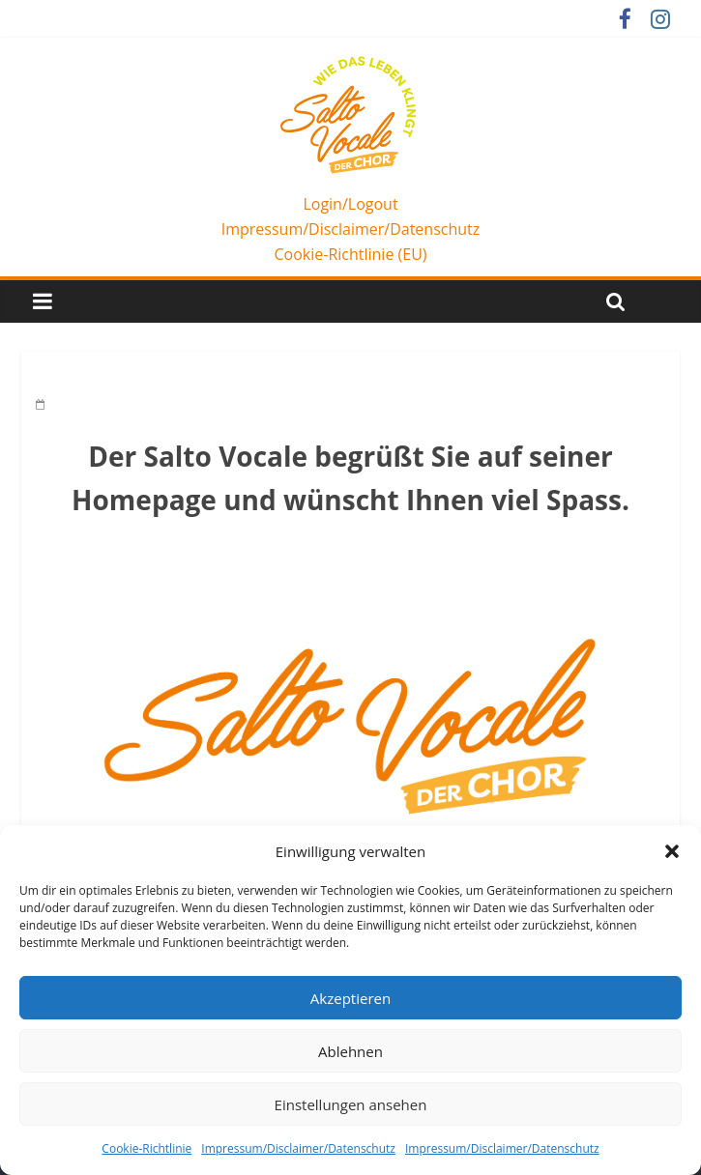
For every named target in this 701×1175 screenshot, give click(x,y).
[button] (672, 851)
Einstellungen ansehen (351, 1104)
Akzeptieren (350, 998)
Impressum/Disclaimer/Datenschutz (298, 1148)
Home (61, 379)
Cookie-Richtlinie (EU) (350, 254)
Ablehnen (350, 1051)
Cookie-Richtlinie (146, 1148)
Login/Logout (350, 204)
